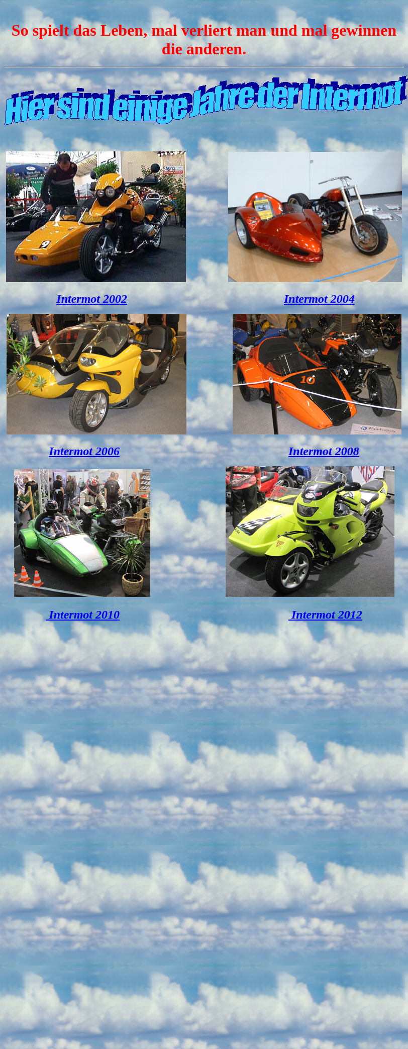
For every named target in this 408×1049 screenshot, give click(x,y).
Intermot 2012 (325, 614)
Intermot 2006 (84, 451)
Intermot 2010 (83, 614)
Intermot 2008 (323, 451)
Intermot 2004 (319, 298)
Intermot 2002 (91, 298)
